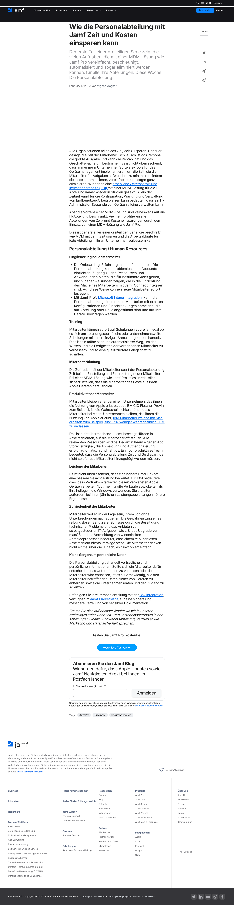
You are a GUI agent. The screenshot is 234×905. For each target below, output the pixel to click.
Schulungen (70, 849)
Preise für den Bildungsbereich (73, 802)
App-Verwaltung (16, 840)
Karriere (182, 808)
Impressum (157, 896)
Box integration (151, 595)
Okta (137, 855)
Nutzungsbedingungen (122, 896)
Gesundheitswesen (127, 715)
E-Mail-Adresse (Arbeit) (89, 686)
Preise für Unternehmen (77, 790)
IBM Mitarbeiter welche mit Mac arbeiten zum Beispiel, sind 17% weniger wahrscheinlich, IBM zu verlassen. (117, 422)
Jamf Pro (85, 715)
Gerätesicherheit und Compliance (24, 876)
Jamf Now (140, 799)
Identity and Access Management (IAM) (27, 853)
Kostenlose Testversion (117, 647)
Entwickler (104, 850)
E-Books (103, 804)
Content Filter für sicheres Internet (25, 867)
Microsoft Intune (111, 297)
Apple (138, 837)
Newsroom (183, 799)
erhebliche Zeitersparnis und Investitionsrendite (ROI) (113, 186)
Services (68, 834)
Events (102, 795)
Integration (133, 297)
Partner (103, 828)
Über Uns (183, 790)
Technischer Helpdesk (74, 823)
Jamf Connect (142, 808)
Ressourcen (106, 790)
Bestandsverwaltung (18, 844)
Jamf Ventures (185, 822)
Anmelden (146, 693)
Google (138, 850)
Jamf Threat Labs (107, 817)
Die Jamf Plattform (20, 822)
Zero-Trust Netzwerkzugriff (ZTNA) (25, 871)
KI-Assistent (14, 826)
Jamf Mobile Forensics (146, 822)
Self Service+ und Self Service (23, 849)
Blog (101, 799)
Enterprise (102, 715)
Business (13, 790)
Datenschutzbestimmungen (149, 705)
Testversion (205, 10)
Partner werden (106, 837)
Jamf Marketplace (104, 599)
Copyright (86, 896)
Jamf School (141, 804)
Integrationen (143, 832)
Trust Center (184, 817)
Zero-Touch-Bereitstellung (21, 831)
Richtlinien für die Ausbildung (77, 853)
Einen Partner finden (109, 841)
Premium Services (72, 839)
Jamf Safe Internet (144, 817)
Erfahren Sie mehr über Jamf (31, 771)
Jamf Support (71, 814)
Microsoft (139, 846)
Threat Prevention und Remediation (25, 862)
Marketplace (105, 846)
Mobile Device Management (22, 835)
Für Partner (104, 832)
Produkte (141, 790)
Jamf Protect (141, 813)
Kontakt (181, 795)
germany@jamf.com (174, 770)
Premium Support (71, 819)
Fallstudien (104, 808)
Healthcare (15, 811)
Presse (181, 804)
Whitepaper (105, 813)
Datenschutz (101, 896)
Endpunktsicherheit (17, 858)
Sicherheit (143, 896)
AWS (137, 841)
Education (14, 801)
